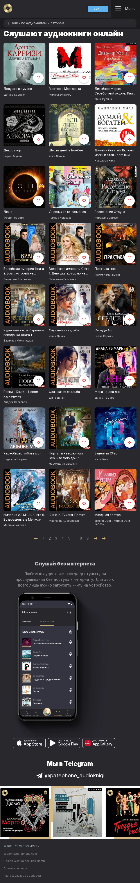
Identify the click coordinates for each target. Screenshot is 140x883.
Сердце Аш (103, 330)
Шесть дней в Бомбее (66, 150)
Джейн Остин (103, 520)
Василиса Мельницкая (18, 340)
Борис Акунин (13, 156)
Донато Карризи (14, 94)
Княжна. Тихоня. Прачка (67, 515)
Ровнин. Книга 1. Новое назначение (21, 394)
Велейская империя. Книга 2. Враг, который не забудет (24, 271)
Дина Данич (57, 336)
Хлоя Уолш (101, 459)
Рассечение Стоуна (110, 212)
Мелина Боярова (15, 525)
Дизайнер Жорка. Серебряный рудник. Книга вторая (115, 91)
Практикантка (105, 269)
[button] (98, 9)
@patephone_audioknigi (70, 775)
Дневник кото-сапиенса (67, 212)
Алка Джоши (57, 156)
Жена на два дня (107, 392)
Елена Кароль (104, 336)
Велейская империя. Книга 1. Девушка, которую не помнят (69, 271)
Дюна (8, 212)
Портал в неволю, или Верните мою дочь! (66, 455)
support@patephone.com (20, 853)
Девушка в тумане (18, 89)
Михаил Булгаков (60, 94)
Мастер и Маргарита (65, 89)
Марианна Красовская (64, 520)
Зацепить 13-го (106, 453)
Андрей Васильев (15, 402)
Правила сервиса (15, 868)
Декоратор (12, 150)
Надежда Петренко (16, 459)
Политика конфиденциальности (24, 861)
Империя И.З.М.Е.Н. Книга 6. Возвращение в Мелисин (24, 517)
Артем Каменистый (107, 274)
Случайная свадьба (64, 330)
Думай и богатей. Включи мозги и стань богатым (114, 152)
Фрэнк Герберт (14, 217)
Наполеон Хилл (105, 160)
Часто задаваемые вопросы (22, 875)
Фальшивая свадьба (64, 392)
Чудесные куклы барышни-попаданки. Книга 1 (24, 332)
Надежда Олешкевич (63, 463)
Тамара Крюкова (60, 217)
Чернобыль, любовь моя (22, 453)
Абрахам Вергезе (106, 217)
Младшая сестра (108, 515)
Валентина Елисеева (17, 279)
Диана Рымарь (104, 397)
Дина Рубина (103, 99)
